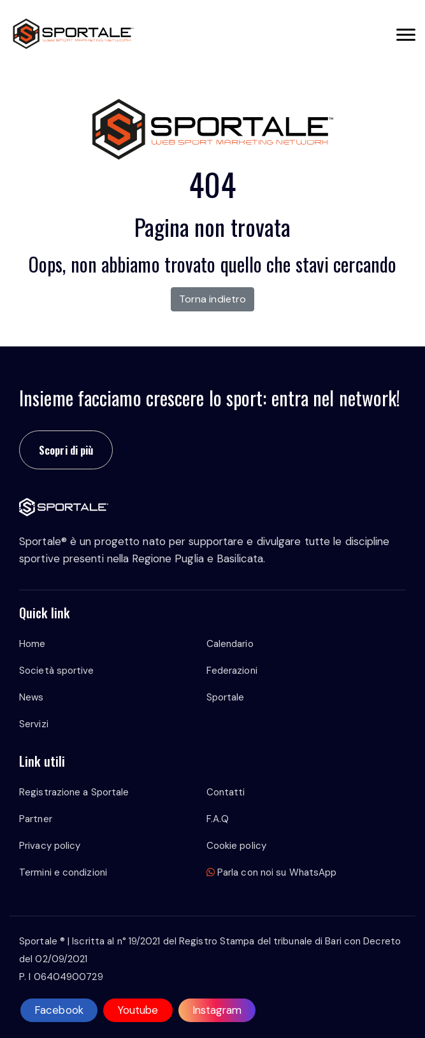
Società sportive (56, 670)
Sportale (225, 697)
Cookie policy (236, 845)
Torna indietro (212, 299)
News (31, 697)
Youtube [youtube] (138, 1010)
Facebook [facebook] (58, 1010)
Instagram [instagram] (217, 1010)
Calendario (230, 643)
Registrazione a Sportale (74, 792)
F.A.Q (217, 819)
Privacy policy (49, 845)
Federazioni (231, 670)
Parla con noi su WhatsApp (271, 872)
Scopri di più (66, 450)
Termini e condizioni (63, 872)
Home (32, 643)
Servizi (33, 724)
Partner (35, 819)
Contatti (225, 792)
